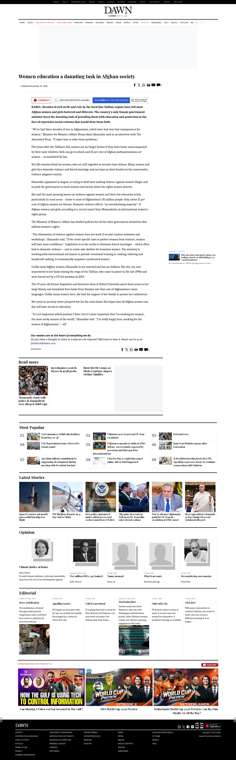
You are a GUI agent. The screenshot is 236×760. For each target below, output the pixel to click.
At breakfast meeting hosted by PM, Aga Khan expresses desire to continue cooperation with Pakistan (194, 462)
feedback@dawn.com (43, 343)
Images (92, 2)
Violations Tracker (45, 22)
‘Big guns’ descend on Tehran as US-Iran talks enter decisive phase (131, 517)
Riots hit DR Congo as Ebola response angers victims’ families (97, 371)
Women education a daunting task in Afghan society (77, 76)
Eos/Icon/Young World (162, 732)
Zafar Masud (75, 581)
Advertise (132, 2)
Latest (30, 22)
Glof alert (190, 602)
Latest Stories (31, 477)
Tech (166, 22)
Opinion (89, 22)
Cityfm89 (156, 736)
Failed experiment (95, 603)
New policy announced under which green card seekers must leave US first (100, 517)
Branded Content (177, 251)
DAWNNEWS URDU (78, 2)
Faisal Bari (185, 581)
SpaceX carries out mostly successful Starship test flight (33, 517)
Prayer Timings (91, 732)
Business (100, 22)
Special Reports (125, 744)
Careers (166, 2)
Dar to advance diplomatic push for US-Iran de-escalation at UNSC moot (166, 517)
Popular (184, 22)
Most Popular (32, 427)
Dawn (120, 732)
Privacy (18, 751)
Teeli (154, 744)
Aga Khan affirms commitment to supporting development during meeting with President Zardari (58, 462)
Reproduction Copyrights (61, 736)
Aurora (111, 2)
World (127, 22)
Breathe (145, 22)
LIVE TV (65, 2)
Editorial (27, 592)
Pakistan (78, 22)
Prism (118, 22)
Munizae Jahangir (152, 581)
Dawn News (123, 751)
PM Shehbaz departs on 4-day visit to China (66, 516)
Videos (174, 22)
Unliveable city (160, 603)
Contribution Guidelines (26, 736)
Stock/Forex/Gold (92, 736)
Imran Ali (111, 581)
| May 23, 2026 (118, 16)
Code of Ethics (22, 740)
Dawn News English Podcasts (35, 664)
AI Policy (19, 744)
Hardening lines (127, 601)
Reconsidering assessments (196, 576)
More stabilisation (29, 602)
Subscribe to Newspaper (60, 732)
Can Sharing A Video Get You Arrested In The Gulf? (51, 709)
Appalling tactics (61, 603)
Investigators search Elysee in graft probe (64, 369)
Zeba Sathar (24, 572)
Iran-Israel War (64, 22)
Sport (135, 22)
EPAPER (56, 2)
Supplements (154, 2)
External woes (181, 434)
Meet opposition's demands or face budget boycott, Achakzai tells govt (200, 517)
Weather (88, 740)
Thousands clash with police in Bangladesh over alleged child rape (33, 401)
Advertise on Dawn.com (60, 740)
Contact (19, 732)
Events (143, 2)
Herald (101, 2)
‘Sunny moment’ (115, 576)
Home (22, 22)
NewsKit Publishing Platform (210, 736)
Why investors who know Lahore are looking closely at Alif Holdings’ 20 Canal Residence (198, 257)
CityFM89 (121, 2)
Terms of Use (21, 747)
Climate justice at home (33, 567)
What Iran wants (153, 576)
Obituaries (178, 2)
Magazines (156, 22)
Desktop (88, 744)
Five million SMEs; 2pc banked (86, 576)
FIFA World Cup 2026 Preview (119, 709)
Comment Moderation (25, 755)
